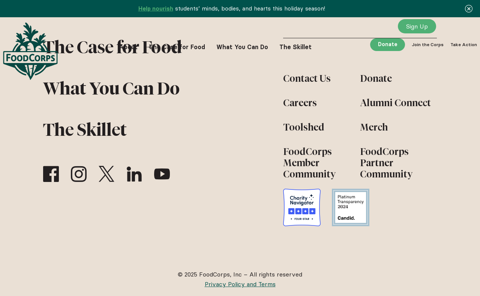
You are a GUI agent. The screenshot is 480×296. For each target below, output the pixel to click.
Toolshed (303, 127)
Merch (374, 127)
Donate (388, 44)
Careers (300, 102)
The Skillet (85, 130)
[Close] (468, 8)
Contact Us (307, 78)
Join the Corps (428, 44)
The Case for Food (177, 47)
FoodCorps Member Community (309, 163)
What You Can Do (111, 88)
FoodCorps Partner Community (386, 163)
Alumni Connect (395, 102)
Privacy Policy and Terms (240, 284)
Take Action (463, 44)
